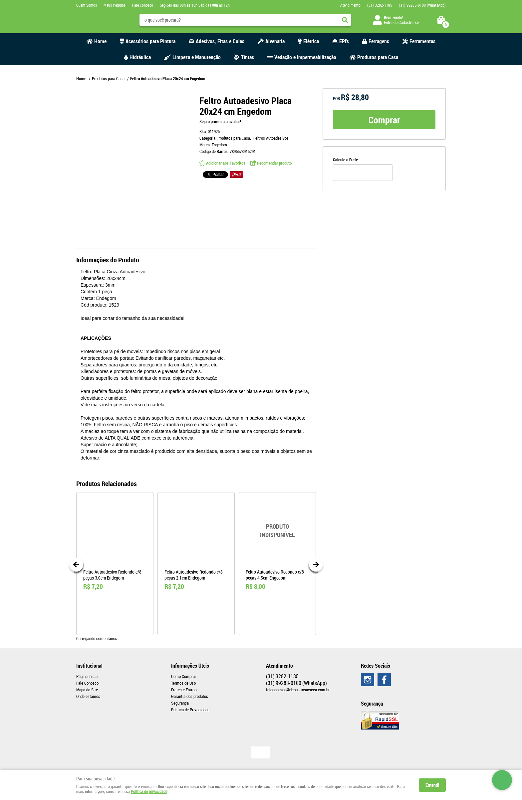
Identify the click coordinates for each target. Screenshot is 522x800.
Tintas (247, 57)
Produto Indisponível (277, 531)
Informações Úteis (190, 665)
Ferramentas (422, 41)
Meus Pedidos (115, 5)
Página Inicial (87, 676)
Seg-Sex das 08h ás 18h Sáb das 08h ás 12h (195, 5)
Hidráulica (140, 57)
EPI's (344, 41)
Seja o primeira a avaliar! (220, 121)
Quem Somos (86, 5)
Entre (388, 22)
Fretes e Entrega (184, 690)
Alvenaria (275, 41)
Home (100, 41)
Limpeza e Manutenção (196, 57)
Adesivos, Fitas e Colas (220, 41)
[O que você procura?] (345, 20)
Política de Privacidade (190, 710)
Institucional (89, 665)
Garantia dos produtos (189, 696)
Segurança (180, 703)
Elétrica (311, 41)
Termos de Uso (183, 683)
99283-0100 (422, 5)
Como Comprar (183, 676)
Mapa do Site (87, 690)
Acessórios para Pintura (150, 41)
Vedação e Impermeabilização (305, 57)
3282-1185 (379, 5)
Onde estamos (88, 696)
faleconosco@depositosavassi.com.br (298, 690)
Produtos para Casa (377, 57)
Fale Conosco (142, 5)
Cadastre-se (408, 22)
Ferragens (379, 41)
